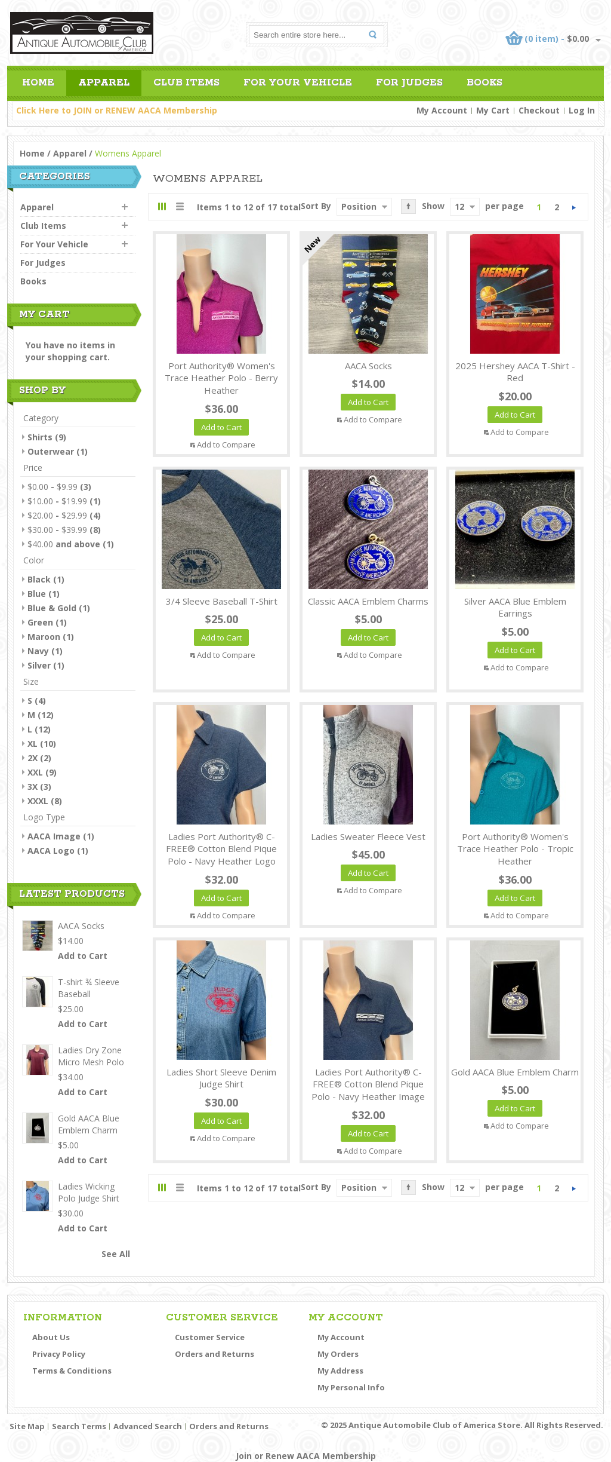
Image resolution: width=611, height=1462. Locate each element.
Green (40, 622)
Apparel (70, 153)
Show (433, 206)
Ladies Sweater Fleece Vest (368, 836)
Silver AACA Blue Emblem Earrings (515, 607)
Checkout (539, 110)
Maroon (43, 636)
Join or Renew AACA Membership (306, 1455)
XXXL (37, 801)
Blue (36, 593)
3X (32, 786)
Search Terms (79, 1426)
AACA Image (54, 836)
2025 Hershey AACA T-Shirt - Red (515, 372)
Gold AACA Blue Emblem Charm (515, 1072)
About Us (51, 1337)
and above (63, 544)
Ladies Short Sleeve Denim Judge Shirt (221, 1078)
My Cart (493, 110)
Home (32, 153)
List (179, 206)
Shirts (40, 437)
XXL (35, 772)
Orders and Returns (214, 1353)
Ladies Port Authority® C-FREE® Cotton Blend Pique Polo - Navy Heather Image (368, 1084)
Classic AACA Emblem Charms (368, 601)
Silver (39, 665)
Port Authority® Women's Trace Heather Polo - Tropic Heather (515, 849)
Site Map (27, 1426)
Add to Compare (226, 444)
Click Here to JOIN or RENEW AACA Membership (116, 110)
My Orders (338, 1353)
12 (459, 206)
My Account (441, 110)
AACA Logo (51, 850)
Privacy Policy (58, 1353)
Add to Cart (82, 955)
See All (115, 1253)
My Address (340, 1370)
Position (359, 206)
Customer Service (210, 1337)
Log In (582, 110)
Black (39, 579)
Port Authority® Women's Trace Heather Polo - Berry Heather (221, 378)
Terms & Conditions (72, 1370)
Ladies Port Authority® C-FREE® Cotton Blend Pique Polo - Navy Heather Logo (221, 849)
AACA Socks (368, 366)
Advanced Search (147, 1426)
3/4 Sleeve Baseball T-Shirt (221, 601)
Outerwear (50, 451)
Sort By (316, 206)
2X (32, 758)
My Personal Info (351, 1387)
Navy (38, 651)
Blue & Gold (51, 608)
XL (32, 743)
